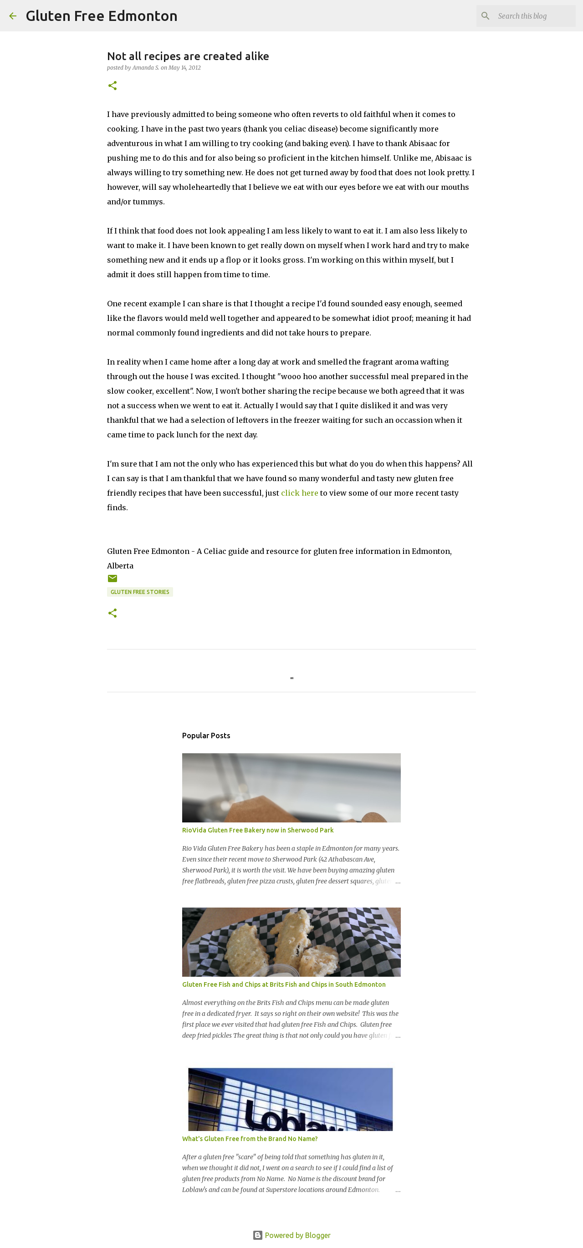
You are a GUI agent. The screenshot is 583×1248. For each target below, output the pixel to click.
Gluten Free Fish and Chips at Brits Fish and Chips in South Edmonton (284, 984)
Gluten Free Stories (140, 592)
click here (299, 492)
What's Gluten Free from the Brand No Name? (250, 1138)
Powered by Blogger (291, 1235)
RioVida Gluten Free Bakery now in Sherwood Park (258, 830)
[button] (112, 86)
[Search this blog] (528, 16)
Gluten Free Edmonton (102, 15)
